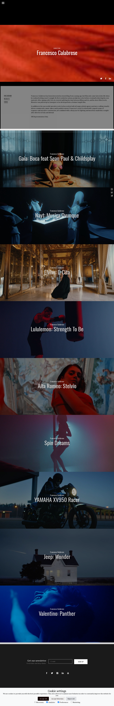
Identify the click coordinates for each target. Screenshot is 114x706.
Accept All (43, 699)
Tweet (101, 78)
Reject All (71, 699)
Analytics (50, 702)
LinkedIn (110, 78)
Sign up (81, 661)
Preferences (63, 702)
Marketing (75, 702)
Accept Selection (57, 699)
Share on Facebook (105, 78)
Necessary (39, 702)
